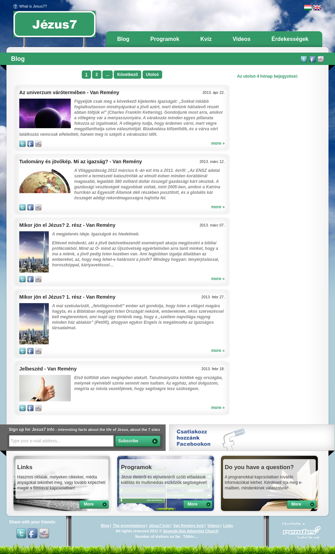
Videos (241, 39)
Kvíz (206, 39)
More (89, 504)
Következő (127, 74)
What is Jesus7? (30, 6)
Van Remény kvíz (188, 525)
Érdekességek (290, 39)
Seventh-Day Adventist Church (191, 531)
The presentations (129, 525)
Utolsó (152, 74)
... (107, 74)
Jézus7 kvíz (159, 525)
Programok (164, 39)
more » (218, 143)
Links (228, 525)
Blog (123, 39)
